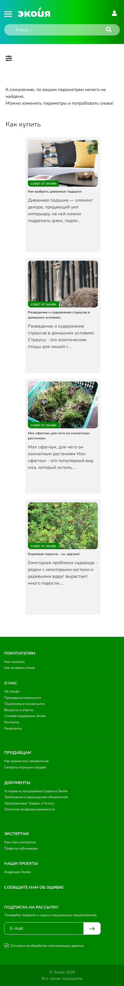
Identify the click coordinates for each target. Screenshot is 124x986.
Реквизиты (13, 728)
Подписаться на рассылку (24, 703)
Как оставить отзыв (19, 667)
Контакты (11, 722)
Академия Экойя (17, 872)
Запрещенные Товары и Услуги (29, 803)
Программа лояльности (22, 698)
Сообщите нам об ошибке (34, 887)
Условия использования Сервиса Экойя (35, 791)
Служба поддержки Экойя (25, 716)
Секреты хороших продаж (25, 767)
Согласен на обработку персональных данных (47, 945)
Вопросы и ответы (19, 710)
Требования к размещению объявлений (36, 797)
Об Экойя (11, 691)
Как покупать (14, 662)
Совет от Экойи (43, 184)
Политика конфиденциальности (29, 809)
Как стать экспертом (20, 842)
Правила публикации (21, 848)
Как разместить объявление (26, 761)
